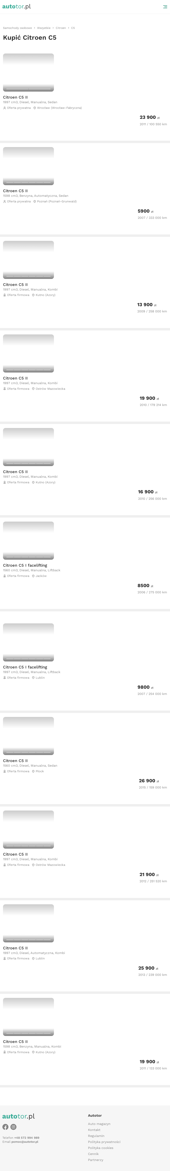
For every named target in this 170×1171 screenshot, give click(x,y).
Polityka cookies (100, 1148)
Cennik (93, 1154)
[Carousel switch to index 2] (17, 182)
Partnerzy (95, 1160)
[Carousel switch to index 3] (24, 182)
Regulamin (96, 1136)
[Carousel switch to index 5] (39, 182)
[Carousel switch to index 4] (32, 182)
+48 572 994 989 (26, 1138)
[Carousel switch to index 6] (47, 182)
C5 (73, 27)
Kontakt (94, 1130)
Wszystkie (44, 27)
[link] (17, 28)
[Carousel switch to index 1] (9, 182)
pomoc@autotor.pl (24, 1142)
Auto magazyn (99, 1124)
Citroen (61, 27)
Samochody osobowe (17, 27)
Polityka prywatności (104, 1142)
